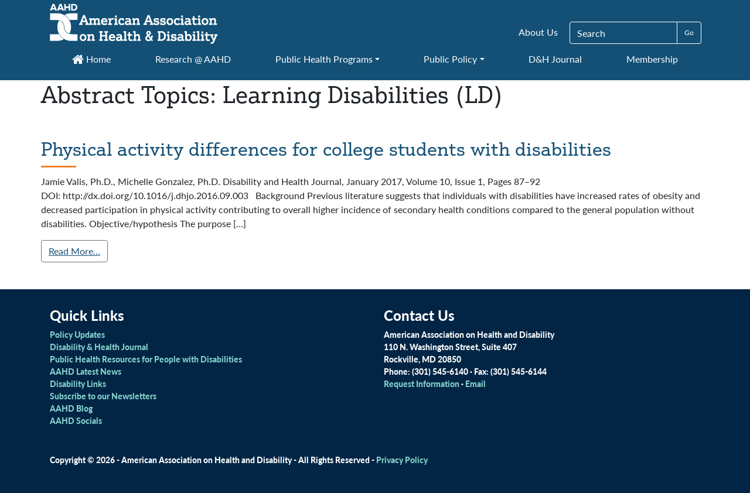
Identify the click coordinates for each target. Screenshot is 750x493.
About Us (538, 32)
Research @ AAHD (193, 59)
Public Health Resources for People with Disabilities (146, 359)
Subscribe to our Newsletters (103, 396)
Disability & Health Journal (99, 346)
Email (475, 383)
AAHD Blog (71, 408)
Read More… (74, 251)
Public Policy (450, 59)
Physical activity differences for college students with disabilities (326, 148)
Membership (652, 59)
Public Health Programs (324, 59)
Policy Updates (77, 334)
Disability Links (78, 383)
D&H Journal (555, 59)
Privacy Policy (402, 459)
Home (91, 59)
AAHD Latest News (85, 371)
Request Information (421, 383)
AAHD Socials (76, 420)
